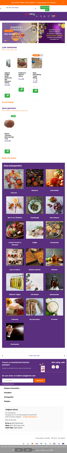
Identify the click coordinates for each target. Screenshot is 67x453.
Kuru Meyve (54, 207)
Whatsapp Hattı (45, 8)
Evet (18, 450)
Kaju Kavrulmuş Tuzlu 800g (37, 75)
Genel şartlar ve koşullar (43, 438)
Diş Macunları (34, 309)
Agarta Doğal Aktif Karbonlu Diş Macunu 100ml (8, 78)
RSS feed (54, 438)
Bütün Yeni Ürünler (9, 158)
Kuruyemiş (54, 232)
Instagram (57, 366)
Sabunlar (15, 309)
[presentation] (1, 9)
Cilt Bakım (34, 284)
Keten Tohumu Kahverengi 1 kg (9, 136)
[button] (5, 40)
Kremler (54, 309)
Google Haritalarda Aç (30, 417)
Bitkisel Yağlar (15, 284)
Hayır (27, 450)
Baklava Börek (34, 259)
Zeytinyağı (34, 207)
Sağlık (34, 232)
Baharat (34, 180)
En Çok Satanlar (8, 102)
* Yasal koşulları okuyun (8, 383)
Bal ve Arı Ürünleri (15, 207)
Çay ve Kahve (15, 259)
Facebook (53, 366)
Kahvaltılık (54, 180)
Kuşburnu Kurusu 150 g (22, 74)
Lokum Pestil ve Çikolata (15, 233)
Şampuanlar (54, 284)
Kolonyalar (15, 334)
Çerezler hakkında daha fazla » (44, 450)
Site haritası (61, 438)
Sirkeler (54, 259)
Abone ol (39, 380)
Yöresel (14, 181)
